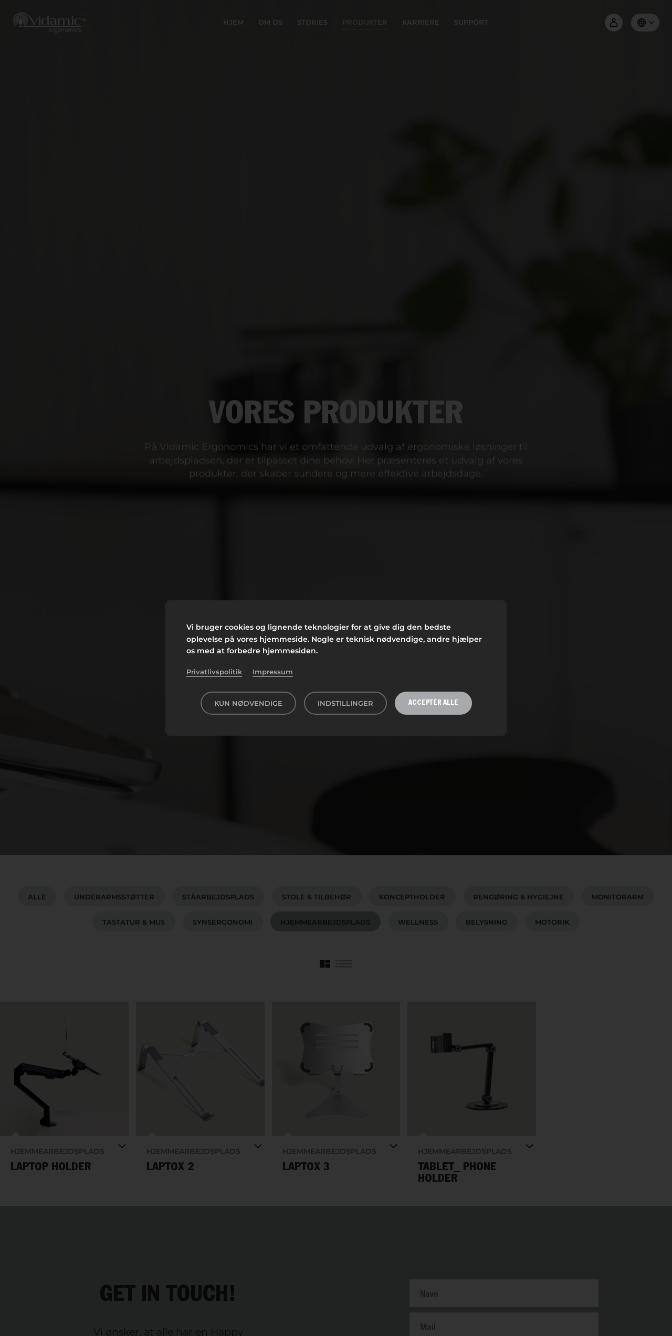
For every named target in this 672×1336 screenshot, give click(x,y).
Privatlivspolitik (214, 671)
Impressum (273, 671)
